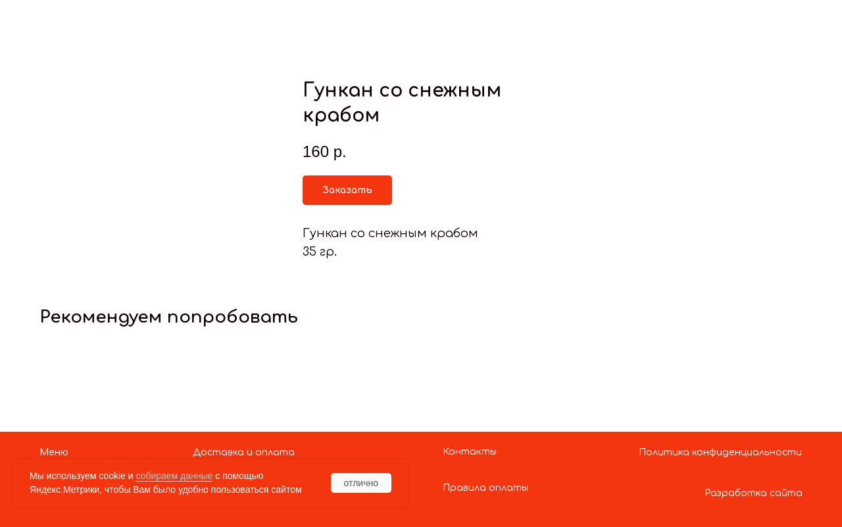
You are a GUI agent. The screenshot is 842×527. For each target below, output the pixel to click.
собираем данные (174, 475)
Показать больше (76, 21)
